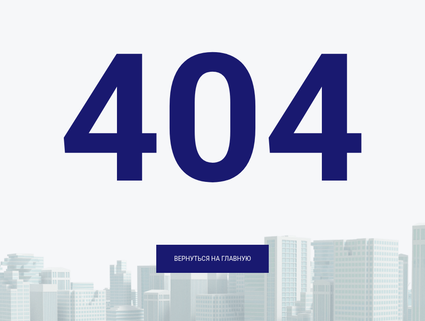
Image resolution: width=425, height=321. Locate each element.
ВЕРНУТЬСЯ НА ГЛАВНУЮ (212, 258)
